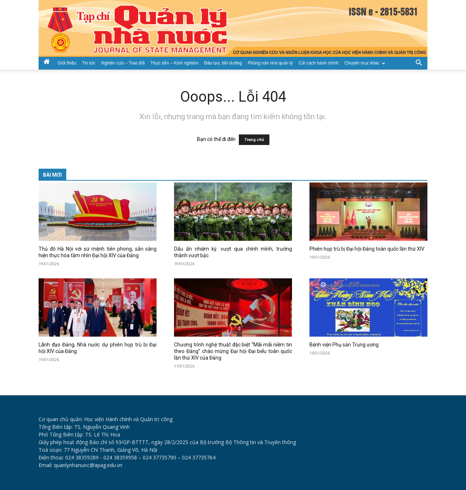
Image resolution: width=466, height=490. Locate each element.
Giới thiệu (67, 63)
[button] (418, 62)
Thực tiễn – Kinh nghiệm (174, 63)
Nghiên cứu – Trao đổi (123, 63)
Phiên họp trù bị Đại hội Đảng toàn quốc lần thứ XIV (366, 249)
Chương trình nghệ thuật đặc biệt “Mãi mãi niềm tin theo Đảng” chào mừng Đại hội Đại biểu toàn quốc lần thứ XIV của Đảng (233, 351)
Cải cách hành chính (319, 63)
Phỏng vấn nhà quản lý (270, 63)
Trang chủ (254, 139)
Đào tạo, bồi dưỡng (223, 63)
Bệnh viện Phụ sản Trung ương (344, 345)
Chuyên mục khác (364, 63)
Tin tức (88, 63)
